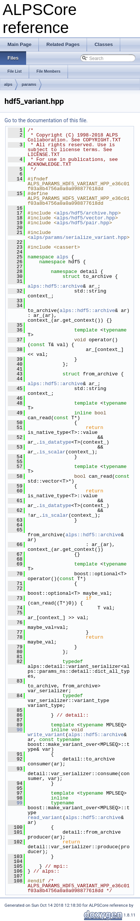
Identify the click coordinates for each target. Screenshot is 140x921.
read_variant (45, 817)
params (29, 84)
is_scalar (52, 451)
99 (15, 803)
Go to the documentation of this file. (46, 120)
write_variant (46, 734)
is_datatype (55, 442)
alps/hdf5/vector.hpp (86, 217)
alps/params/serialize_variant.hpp (79, 237)
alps (8, 84)
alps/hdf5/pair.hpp (83, 222)
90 (15, 729)
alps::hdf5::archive (55, 286)
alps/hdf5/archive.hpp (87, 213)
